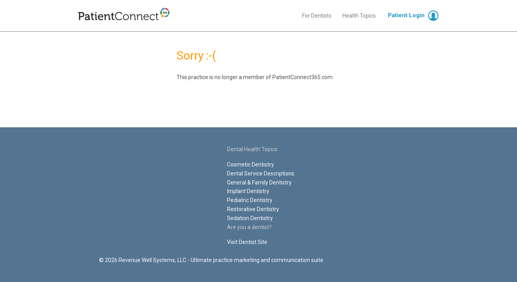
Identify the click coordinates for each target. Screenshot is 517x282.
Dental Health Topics (252, 149)
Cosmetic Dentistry (250, 164)
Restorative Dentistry (253, 209)
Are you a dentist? (249, 227)
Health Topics (359, 16)
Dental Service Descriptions (260, 173)
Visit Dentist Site (247, 242)
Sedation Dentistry (250, 218)
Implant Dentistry (248, 191)
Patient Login (406, 15)
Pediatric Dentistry (249, 200)
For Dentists (316, 16)
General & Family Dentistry (259, 182)
